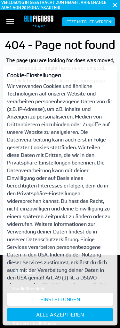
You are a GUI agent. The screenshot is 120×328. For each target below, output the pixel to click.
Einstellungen (60, 299)
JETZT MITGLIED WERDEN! (88, 21)
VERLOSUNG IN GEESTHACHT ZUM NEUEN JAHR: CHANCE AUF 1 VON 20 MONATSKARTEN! (53, 5)
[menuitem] (10, 22)
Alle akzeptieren (60, 314)
